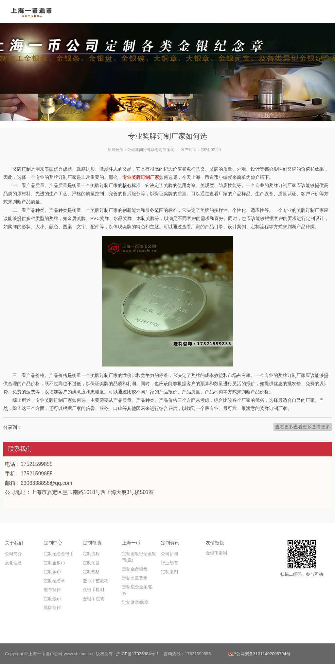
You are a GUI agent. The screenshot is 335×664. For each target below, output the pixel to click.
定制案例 (166, 149)
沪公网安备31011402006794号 (259, 653)
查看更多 (284, 426)
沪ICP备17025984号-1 (137, 653)
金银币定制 (216, 553)
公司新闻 (135, 149)
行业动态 (151, 149)
